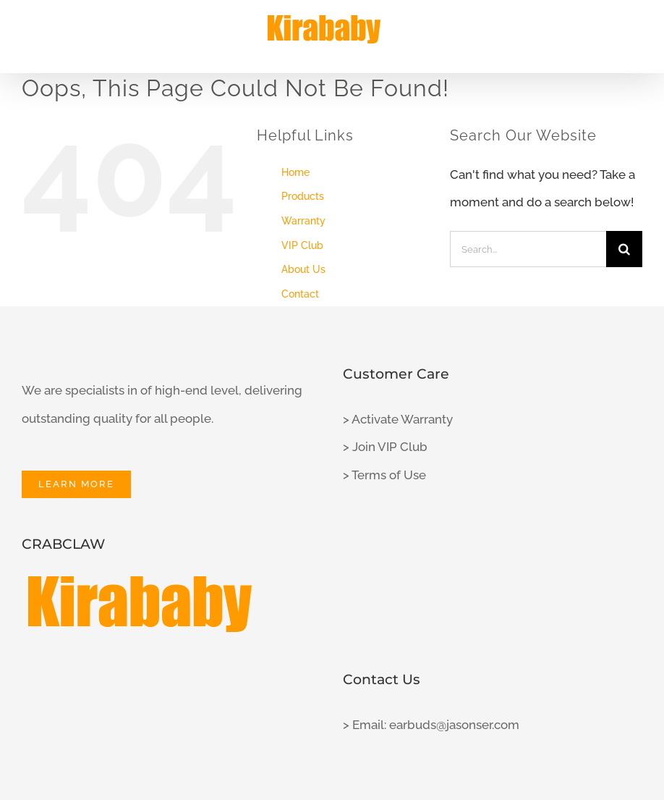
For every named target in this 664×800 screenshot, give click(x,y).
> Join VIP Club (385, 446)
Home (295, 172)
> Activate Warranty (398, 419)
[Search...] (528, 249)
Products (302, 196)
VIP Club (302, 245)
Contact (300, 294)
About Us (303, 269)
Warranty (303, 221)
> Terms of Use (384, 475)
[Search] (624, 249)
